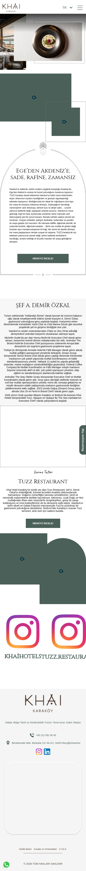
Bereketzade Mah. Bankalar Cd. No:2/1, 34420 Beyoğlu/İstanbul (43, 743)
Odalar (8, 722)
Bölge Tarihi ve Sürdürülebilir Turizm (32, 722)
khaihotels (22, 637)
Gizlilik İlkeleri (25, 849)
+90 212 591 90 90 (43, 735)
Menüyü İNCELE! (43, 258)
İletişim (77, 722)
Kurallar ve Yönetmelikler (45, 849)
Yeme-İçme (59, 722)
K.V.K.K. (63, 849)
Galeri (69, 722)
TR (64, 7)
